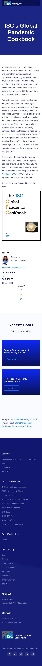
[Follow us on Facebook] (9, 654)
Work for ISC (7, 576)
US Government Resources (13, 524)
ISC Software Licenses (11, 508)
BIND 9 (5, 463)
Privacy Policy (7, 563)
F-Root (4, 540)
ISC (23, 268)
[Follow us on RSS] (32, 654)
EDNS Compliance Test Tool (13, 504)
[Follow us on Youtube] (21, 654)
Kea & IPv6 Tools (8, 520)
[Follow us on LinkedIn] (27, 654)
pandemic (16, 268)
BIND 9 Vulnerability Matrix (12, 491)
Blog (3, 555)
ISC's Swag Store (9, 580)
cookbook (6, 268)
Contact (5, 559)
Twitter (16, 174)
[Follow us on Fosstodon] (15, 654)
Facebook (6, 174)
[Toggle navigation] (37, 3)
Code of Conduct (8, 567)
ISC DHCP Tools (8, 516)
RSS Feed (6, 584)
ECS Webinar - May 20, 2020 (24, 419)
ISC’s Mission (7, 572)
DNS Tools (6, 512)
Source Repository (9, 495)
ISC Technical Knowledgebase (14, 487)
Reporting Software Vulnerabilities (15, 500)
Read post (11, 359)
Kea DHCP (6, 468)
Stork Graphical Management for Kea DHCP (19, 459)
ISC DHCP (6, 472)
